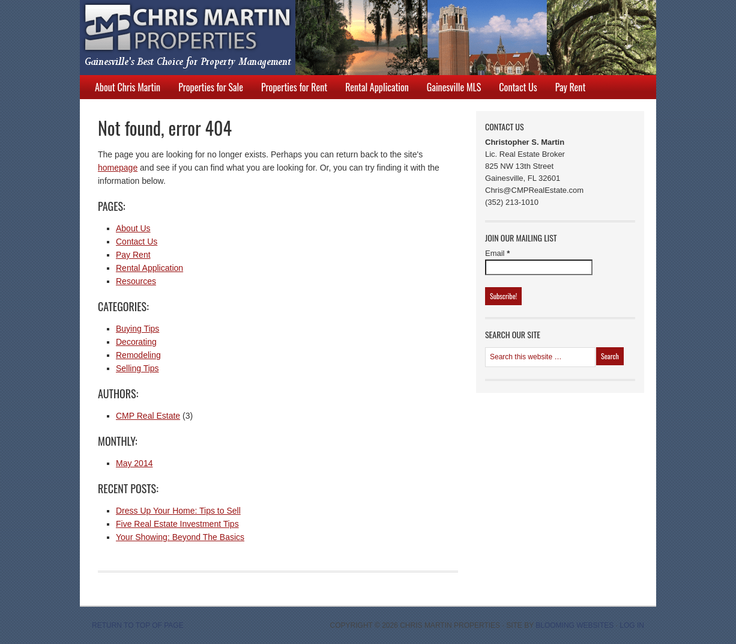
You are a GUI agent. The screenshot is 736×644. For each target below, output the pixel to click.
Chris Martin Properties (356, 37)
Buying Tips (137, 328)
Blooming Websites (574, 625)
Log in (632, 625)
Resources (136, 281)
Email (497, 253)
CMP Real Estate (148, 416)
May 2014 (134, 463)
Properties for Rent (294, 87)
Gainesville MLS (454, 87)
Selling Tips (137, 368)
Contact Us (518, 87)
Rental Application (377, 87)
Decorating (136, 342)
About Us (133, 228)
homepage (117, 167)
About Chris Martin (127, 87)
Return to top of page (138, 625)
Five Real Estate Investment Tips (177, 524)
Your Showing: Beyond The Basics (180, 537)
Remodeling (138, 355)
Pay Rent (570, 87)
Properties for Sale (210, 87)
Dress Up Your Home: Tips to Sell (178, 510)
